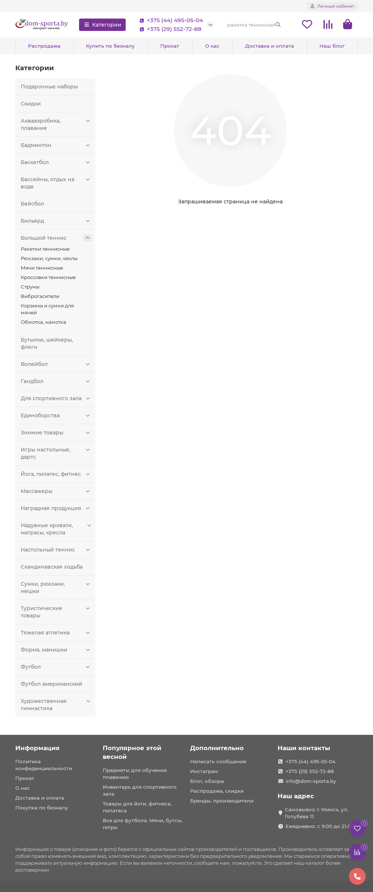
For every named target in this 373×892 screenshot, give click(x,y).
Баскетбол (56, 162)
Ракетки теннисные (45, 249)
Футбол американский (51, 684)
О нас (212, 46)
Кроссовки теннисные (48, 277)
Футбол (56, 666)
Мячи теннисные (42, 268)
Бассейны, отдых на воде (56, 183)
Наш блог (332, 46)
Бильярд (56, 220)
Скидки (31, 103)
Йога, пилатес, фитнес (56, 474)
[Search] (254, 25)
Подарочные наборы (49, 86)
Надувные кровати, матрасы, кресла (56, 529)
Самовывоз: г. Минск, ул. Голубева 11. (316, 813)
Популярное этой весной (132, 752)
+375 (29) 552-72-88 (169, 29)
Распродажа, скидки (217, 791)
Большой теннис (56, 238)
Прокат (169, 46)
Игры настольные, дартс (56, 453)
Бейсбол (32, 203)
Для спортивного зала (56, 398)
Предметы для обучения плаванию (135, 773)
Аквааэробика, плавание (56, 124)
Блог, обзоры (207, 781)
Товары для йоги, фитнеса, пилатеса (137, 807)
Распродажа (44, 46)
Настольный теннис (56, 549)
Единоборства (56, 415)
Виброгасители (40, 296)
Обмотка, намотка (43, 322)
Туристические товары (56, 612)
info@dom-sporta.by (311, 781)
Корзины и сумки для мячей (47, 309)
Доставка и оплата (269, 46)
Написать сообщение (218, 761)
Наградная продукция (56, 508)
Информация (37, 748)
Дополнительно (217, 748)
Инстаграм (204, 771)
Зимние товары (56, 432)
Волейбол (56, 364)
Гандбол (56, 381)
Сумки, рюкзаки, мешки (56, 587)
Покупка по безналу (41, 808)
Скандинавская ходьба (52, 567)
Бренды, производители (222, 801)
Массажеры (56, 491)
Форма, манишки (56, 649)
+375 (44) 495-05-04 (170, 20)
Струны (30, 287)
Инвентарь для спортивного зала (140, 790)
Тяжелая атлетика (56, 632)
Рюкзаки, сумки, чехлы (49, 258)
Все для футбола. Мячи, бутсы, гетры (142, 823)
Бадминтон (56, 145)
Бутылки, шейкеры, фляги (47, 343)
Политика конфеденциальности (43, 764)
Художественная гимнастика (56, 704)
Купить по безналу (110, 46)
